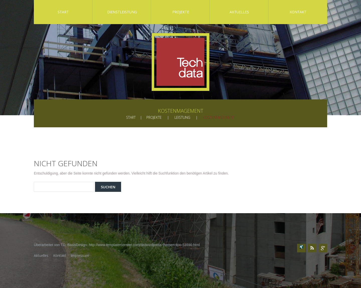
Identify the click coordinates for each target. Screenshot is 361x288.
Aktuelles (239, 12)
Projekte (180, 12)
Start (63, 12)
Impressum (80, 255)
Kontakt (298, 12)
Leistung (182, 117)
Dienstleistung (122, 12)
